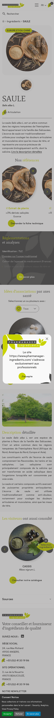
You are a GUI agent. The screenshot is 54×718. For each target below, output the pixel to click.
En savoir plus (33, 714)
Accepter (7, 714)
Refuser (19, 714)
